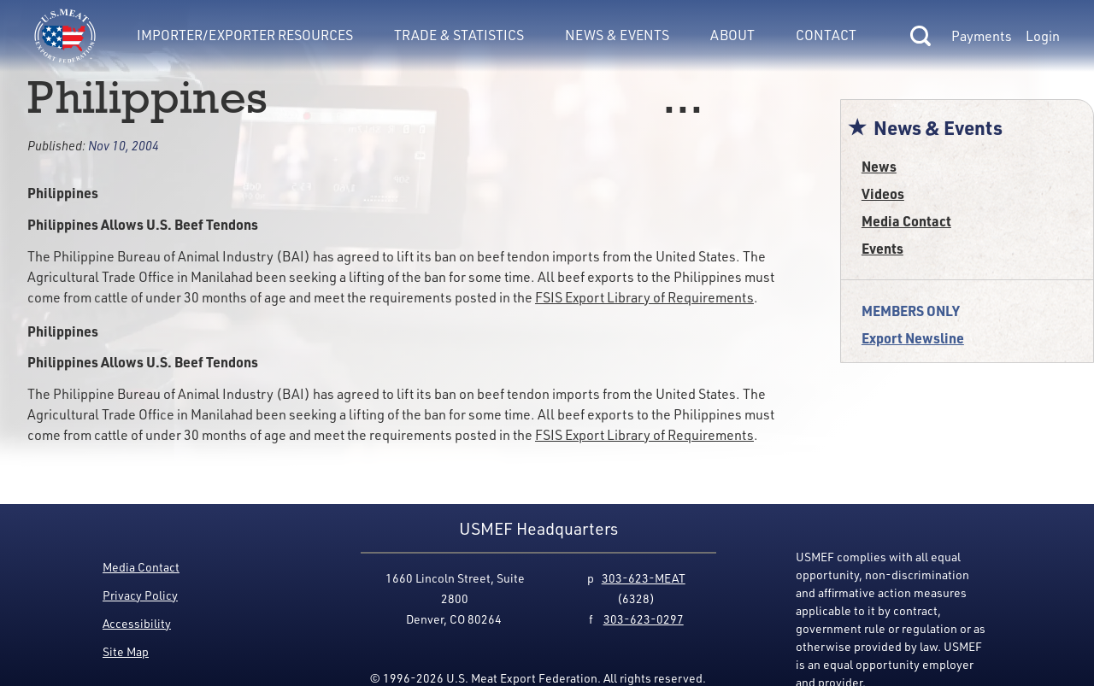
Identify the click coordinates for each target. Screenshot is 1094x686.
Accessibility (137, 623)
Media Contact (906, 221)
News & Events (617, 35)
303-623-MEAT (643, 578)
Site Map (126, 651)
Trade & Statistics (459, 35)
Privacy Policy (140, 595)
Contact (826, 35)
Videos (883, 193)
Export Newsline (913, 338)
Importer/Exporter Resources (245, 35)
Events (882, 248)
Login (1043, 36)
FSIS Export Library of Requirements (644, 297)
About (732, 35)
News (879, 166)
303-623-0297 (643, 619)
